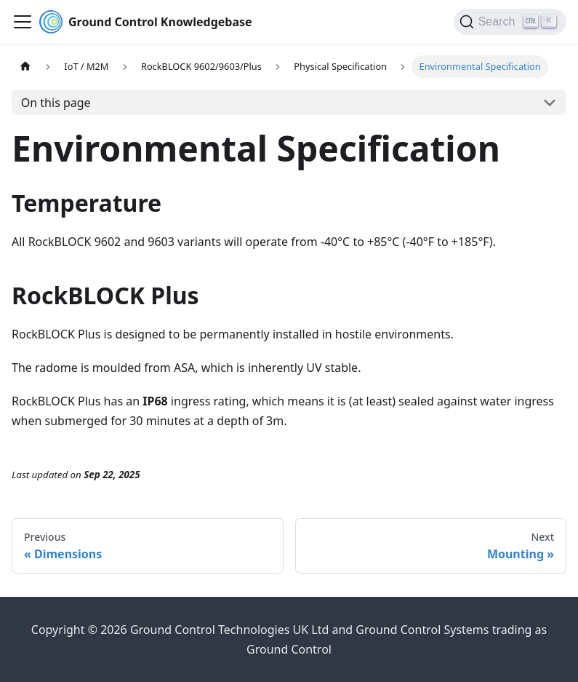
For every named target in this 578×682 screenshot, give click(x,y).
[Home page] (25, 66)
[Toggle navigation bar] (22, 22)
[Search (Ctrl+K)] (510, 22)
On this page (56, 103)
